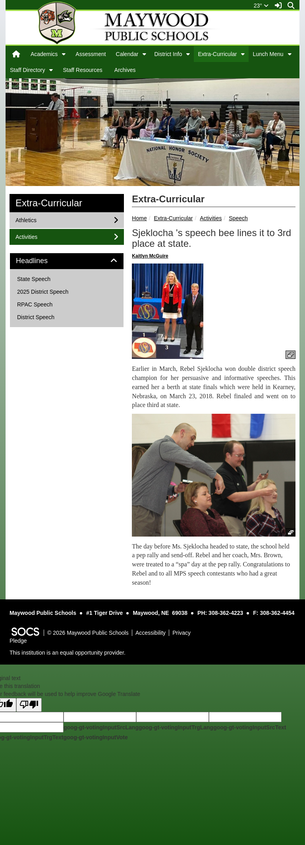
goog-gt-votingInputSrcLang (101, 727)
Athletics (26, 219)
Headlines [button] (41, 261)
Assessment (90, 54)
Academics (44, 54)
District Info (168, 54)
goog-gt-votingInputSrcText (249, 727)
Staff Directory (27, 70)
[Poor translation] (29, 705)
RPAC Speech (34, 304)
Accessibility (150, 633)
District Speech (35, 317)
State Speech (33, 279)
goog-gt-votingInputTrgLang (176, 727)
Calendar (127, 54)
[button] (63, 54)
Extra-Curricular (217, 54)
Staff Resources (82, 70)
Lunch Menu (268, 54)
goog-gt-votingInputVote (95, 737)
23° (261, 5)
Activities (211, 218)
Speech (238, 218)
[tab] (67, 261)
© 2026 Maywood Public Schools (88, 633)
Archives (125, 70)
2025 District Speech (42, 292)
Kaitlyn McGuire (150, 256)
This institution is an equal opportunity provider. (67, 652)
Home (139, 218)
